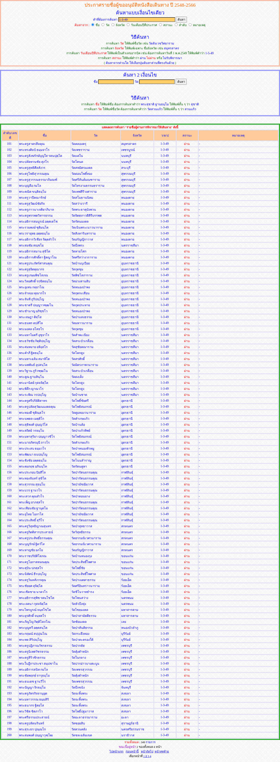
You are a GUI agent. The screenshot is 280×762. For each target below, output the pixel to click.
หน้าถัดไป (147, 751)
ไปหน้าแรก (116, 751)
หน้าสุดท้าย (162, 751)
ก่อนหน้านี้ (132, 751)
